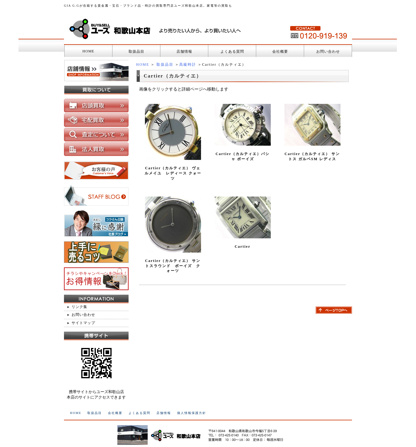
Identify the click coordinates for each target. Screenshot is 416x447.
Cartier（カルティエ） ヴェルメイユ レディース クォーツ (173, 173)
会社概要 (280, 51)
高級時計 (187, 64)
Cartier (242, 246)
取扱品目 (136, 51)
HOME (88, 51)
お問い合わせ (328, 51)
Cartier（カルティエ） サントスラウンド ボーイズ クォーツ (173, 266)
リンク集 (79, 307)
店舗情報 (184, 51)
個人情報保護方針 (191, 413)
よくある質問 (232, 51)
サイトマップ (83, 323)
